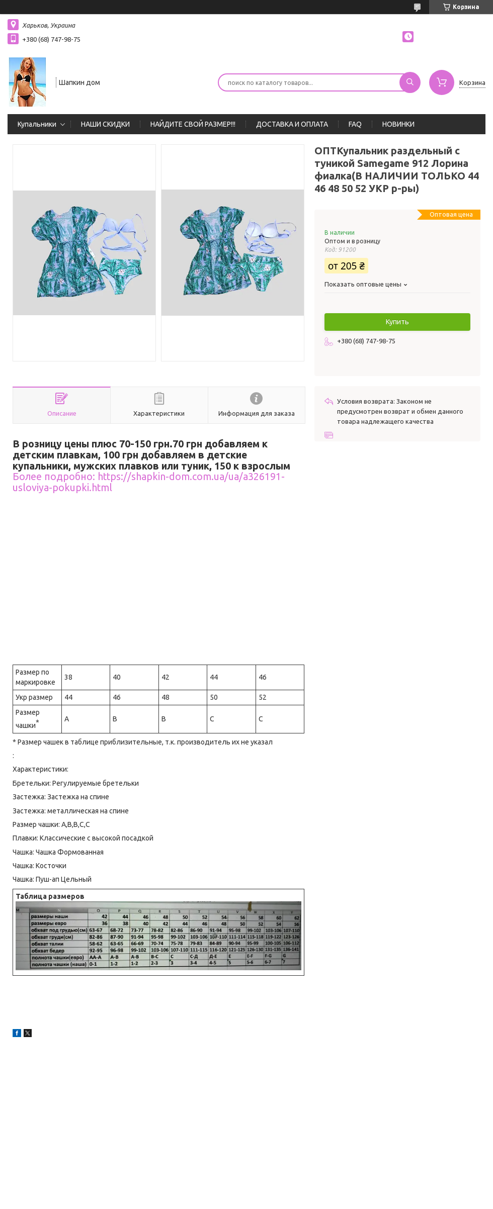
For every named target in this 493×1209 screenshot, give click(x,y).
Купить (397, 322)
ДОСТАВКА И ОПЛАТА (292, 124)
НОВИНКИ (398, 124)
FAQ (355, 124)
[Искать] (410, 82)
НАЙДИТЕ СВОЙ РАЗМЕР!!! (192, 124)
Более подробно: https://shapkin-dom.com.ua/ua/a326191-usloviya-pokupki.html (149, 482)
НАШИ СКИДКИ (105, 124)
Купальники (37, 124)
